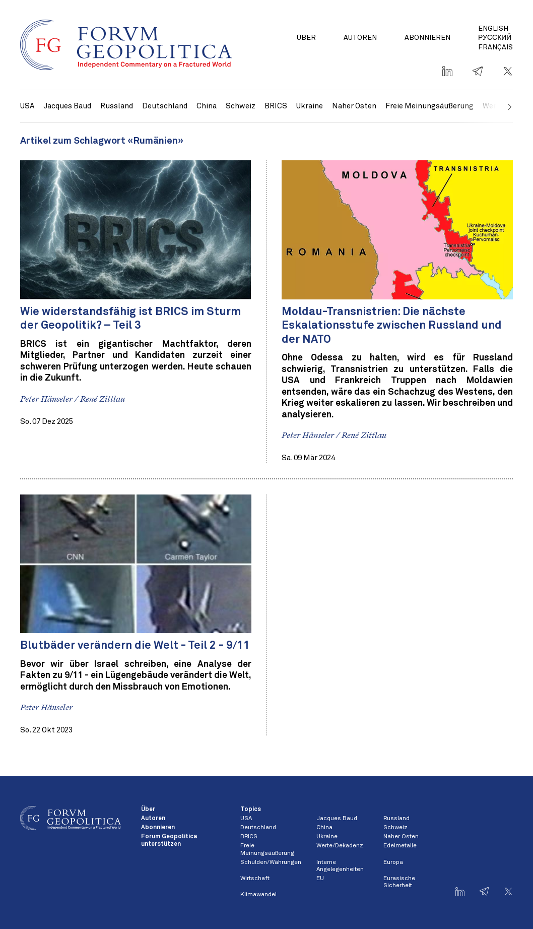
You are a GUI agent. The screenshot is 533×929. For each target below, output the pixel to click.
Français (495, 47)
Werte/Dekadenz (339, 846)
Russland (116, 106)
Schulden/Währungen (270, 862)
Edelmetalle (400, 846)
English (493, 28)
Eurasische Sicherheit (399, 882)
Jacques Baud (67, 106)
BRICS (275, 106)
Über (306, 37)
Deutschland (164, 106)
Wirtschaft (255, 879)
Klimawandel (258, 895)
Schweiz (240, 106)
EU (320, 879)
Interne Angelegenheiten (340, 866)
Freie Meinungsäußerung (429, 106)
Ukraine (309, 106)
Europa (393, 862)
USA (27, 106)
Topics (250, 810)
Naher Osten (354, 106)
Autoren (360, 37)
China (206, 106)
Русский (494, 37)
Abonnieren (427, 37)
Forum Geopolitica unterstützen (169, 840)
